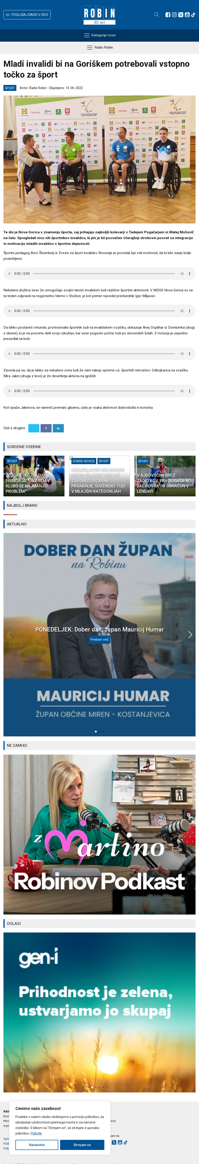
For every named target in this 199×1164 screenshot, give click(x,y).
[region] (60, 1128)
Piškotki (36, 1133)
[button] (27, 14)
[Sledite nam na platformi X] (181, 14)
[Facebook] (46, 428)
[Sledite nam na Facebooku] (168, 14)
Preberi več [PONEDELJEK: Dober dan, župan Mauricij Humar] (99, 639)
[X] (33, 428)
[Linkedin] (58, 428)
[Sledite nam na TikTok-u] (193, 14)
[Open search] (157, 14)
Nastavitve (37, 1145)
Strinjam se (82, 1145)
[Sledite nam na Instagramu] (174, 14)
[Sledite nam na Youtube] (187, 14)
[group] (99, 835)
